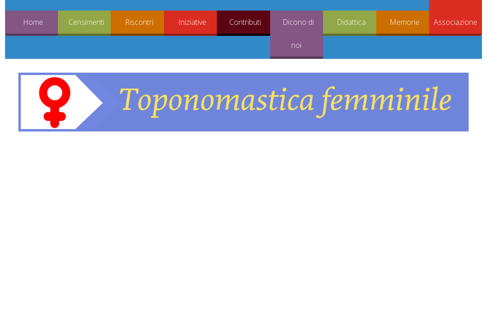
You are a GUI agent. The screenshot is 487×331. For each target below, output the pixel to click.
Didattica (351, 22)
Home (33, 22)
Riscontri (139, 22)
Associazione (455, 22)
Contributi (245, 22)
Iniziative (192, 22)
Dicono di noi (298, 33)
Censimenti (86, 22)
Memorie (404, 22)
